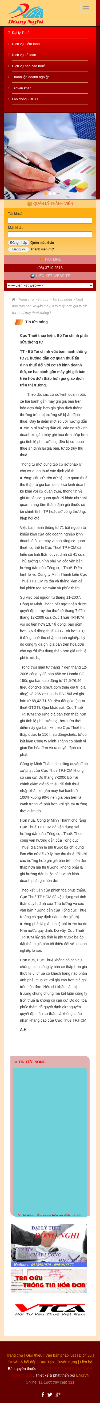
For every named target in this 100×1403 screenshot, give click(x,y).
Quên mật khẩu (42, 243)
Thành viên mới (42, 249)
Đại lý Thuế (20, 33)
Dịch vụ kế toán (24, 55)
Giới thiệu (34, 1355)
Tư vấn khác (21, 88)
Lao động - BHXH (25, 99)
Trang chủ (14, 1355)
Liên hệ (86, 1362)
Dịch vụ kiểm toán (26, 44)
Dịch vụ (85, 1355)
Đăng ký (18, 249)
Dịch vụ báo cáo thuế (28, 66)
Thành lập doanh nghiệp (30, 77)
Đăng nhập (18, 243)
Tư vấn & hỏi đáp (22, 1362)
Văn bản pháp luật (60, 1355)
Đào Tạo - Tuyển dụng (58, 1362)
